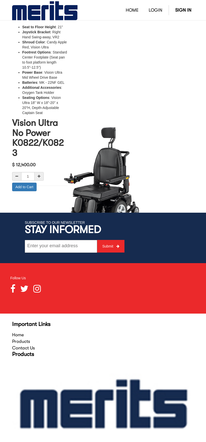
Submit (110, 246)
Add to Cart (24, 187)
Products (21, 341)
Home (18, 334)
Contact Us (23, 347)
